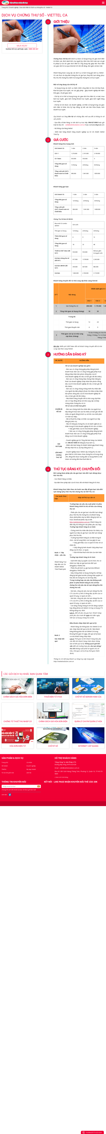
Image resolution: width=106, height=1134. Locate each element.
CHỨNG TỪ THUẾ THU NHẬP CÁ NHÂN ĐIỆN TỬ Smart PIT (18, 722)
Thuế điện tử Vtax (53, 697)
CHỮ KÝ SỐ (53, 746)
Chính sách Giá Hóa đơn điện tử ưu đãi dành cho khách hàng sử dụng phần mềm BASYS (17, 698)
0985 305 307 (33, 49)
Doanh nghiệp (13, 7)
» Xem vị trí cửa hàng (61, 777)
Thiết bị (4, 769)
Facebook (9, 794)
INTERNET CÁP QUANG (88, 746)
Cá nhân (29, 762)
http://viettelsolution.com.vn (79, 522)
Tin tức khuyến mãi (8, 773)
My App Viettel (31, 769)
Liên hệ (29, 773)
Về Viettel (5, 766)
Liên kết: (4, 795)
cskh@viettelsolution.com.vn (75, 125)
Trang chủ (5, 7)
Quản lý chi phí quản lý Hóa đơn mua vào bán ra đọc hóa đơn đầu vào (88, 722)
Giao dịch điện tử (25, 7)
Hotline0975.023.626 (94, 1132)
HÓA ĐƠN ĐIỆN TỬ (18, 746)
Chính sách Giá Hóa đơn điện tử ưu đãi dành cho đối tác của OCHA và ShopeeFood (53, 722)
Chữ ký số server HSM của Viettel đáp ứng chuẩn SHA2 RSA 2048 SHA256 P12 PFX (88, 698)
